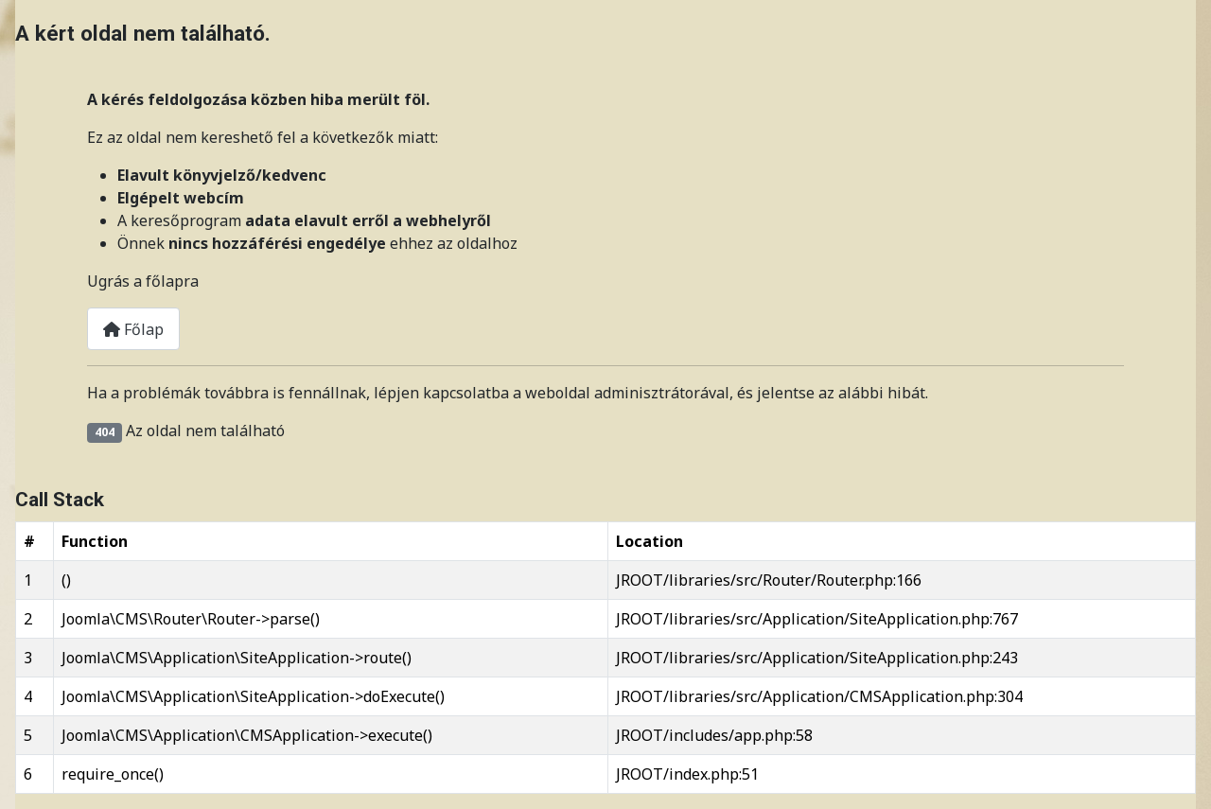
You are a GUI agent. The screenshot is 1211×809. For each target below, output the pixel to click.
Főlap (133, 329)
